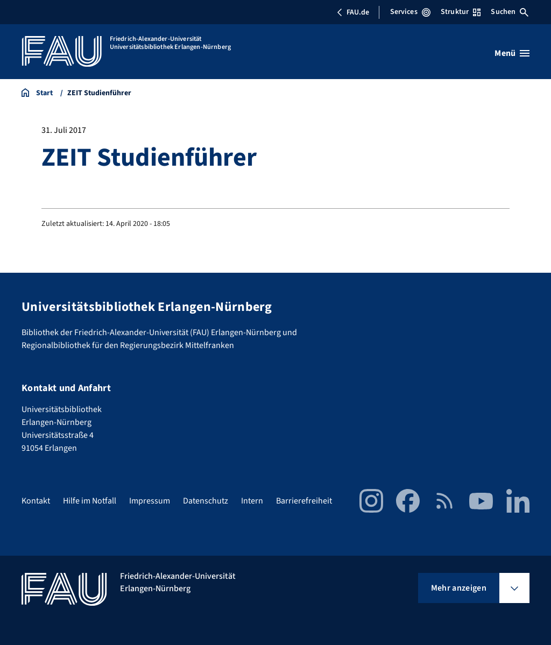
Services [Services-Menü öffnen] (410, 11)
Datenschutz (205, 501)
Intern (252, 501)
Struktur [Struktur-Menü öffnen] (461, 11)
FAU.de (353, 12)
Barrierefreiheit (304, 501)
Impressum (149, 501)
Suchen (509, 11)
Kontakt (36, 501)
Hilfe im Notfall (89, 501)
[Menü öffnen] (512, 53)
